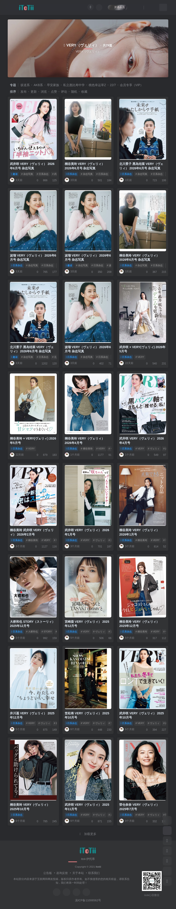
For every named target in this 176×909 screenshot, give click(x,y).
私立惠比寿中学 (74, 85)
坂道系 (25, 85)
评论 (64, 91)
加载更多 (88, 834)
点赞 (54, 91)
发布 (23, 91)
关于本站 (78, 873)
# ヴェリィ (154, 448)
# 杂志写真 (27, 174)
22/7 (113, 85)
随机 (74, 91)
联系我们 (94, 873)
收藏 (84, 91)
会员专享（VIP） (131, 85)
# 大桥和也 (32, 631)
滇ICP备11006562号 (88, 900)
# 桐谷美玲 (86, 448)
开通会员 (117, 7)
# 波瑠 (110, 265)
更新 (34, 91)
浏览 (44, 91)
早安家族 (53, 85)
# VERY (140, 357)
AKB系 (38, 85)
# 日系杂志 (42, 174)
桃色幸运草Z (97, 85)
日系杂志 (71, 174)
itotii (98, 866)
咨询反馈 (62, 873)
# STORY (47, 631)
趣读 (14, 174)
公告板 (47, 873)
